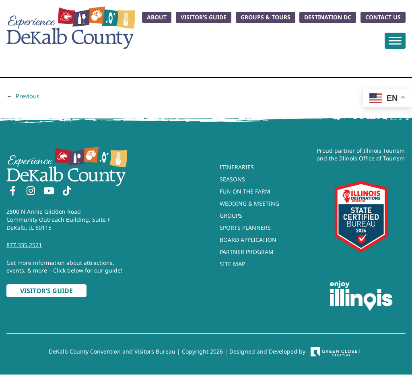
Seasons (232, 179)
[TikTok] (67, 192)
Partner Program (247, 252)
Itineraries (237, 167)
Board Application (248, 240)
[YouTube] (49, 192)
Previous (27, 96)
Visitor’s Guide (204, 17)
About (157, 17)
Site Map (232, 264)
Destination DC (327, 17)
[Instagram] (31, 192)
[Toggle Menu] (395, 40)
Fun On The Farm (245, 191)
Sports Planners (245, 227)
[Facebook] (12, 192)
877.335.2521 (24, 245)
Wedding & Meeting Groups (249, 209)
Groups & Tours (265, 17)
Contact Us (383, 17)
